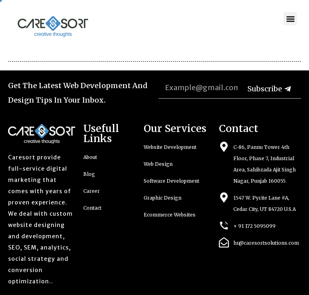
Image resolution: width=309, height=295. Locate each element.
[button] (290, 18)
